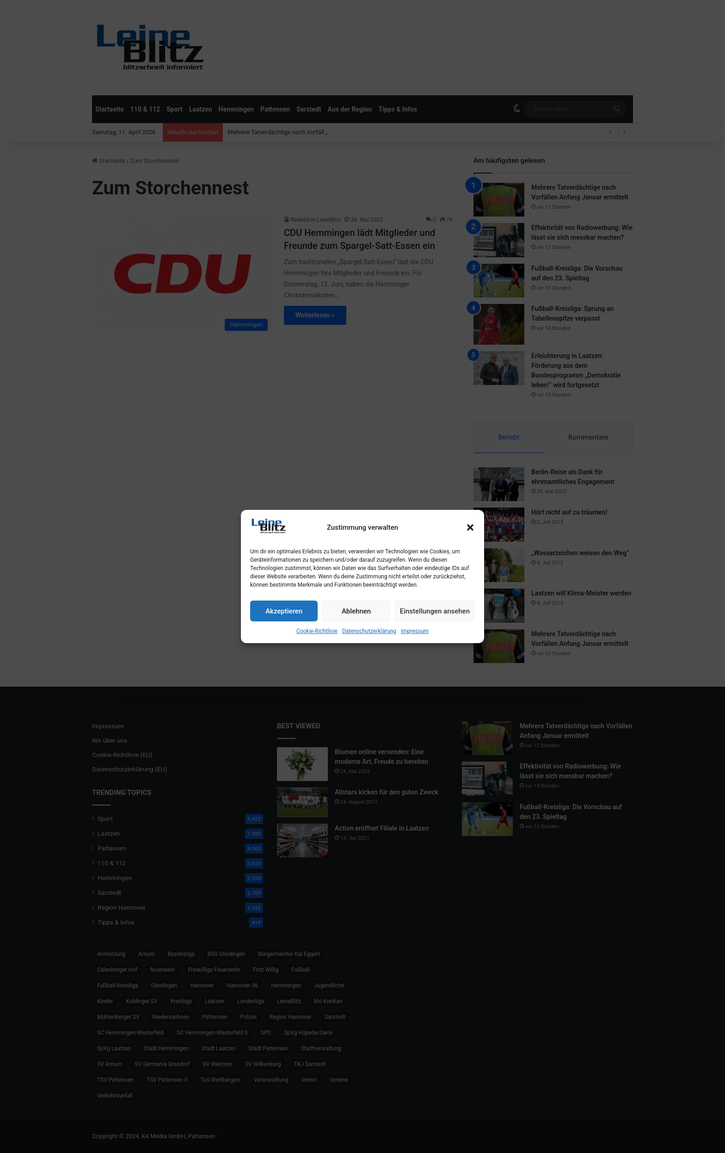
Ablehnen (356, 611)
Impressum (415, 631)
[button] (470, 527)
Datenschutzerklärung (369, 631)
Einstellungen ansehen (435, 611)
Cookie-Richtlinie (317, 631)
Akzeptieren (283, 611)
